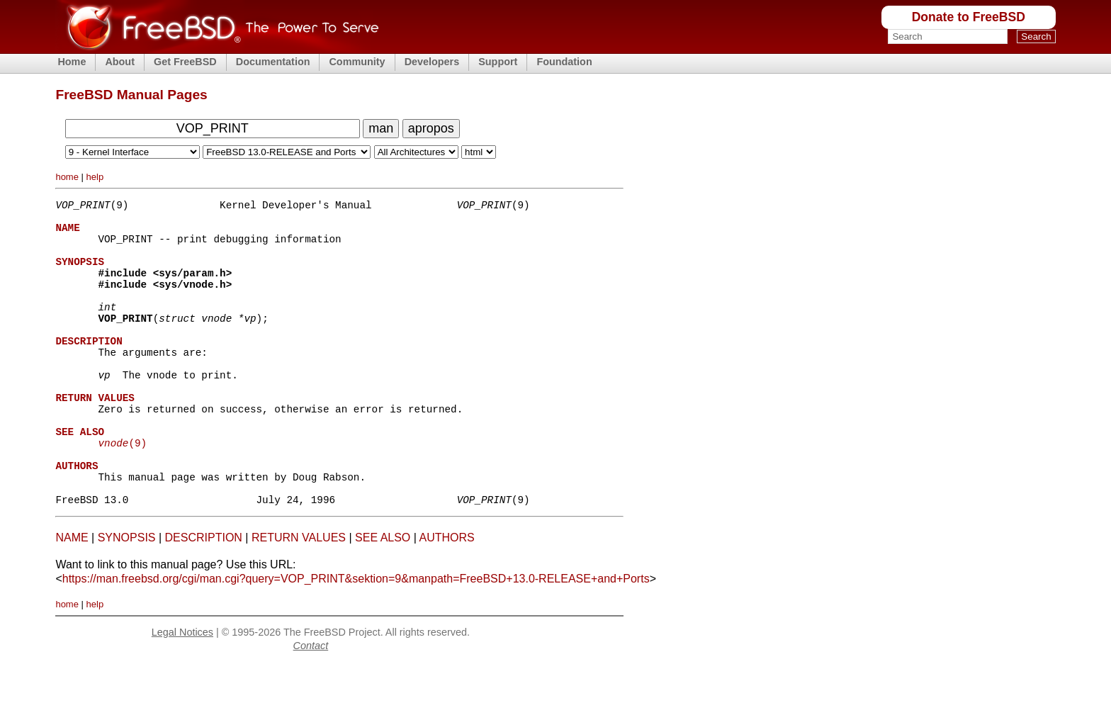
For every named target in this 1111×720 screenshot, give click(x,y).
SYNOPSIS (127, 595)
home (67, 176)
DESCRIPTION (203, 595)
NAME (71, 595)
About (120, 61)
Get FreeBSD (185, 61)
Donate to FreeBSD (968, 17)
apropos (431, 128)
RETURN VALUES (299, 595)
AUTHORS (446, 595)
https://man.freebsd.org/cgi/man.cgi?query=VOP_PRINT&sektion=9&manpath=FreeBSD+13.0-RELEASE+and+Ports (356, 636)
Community (357, 61)
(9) (122, 489)
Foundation (564, 61)
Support (497, 61)
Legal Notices (182, 689)
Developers (432, 61)
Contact (311, 703)
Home (71, 61)
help (95, 176)
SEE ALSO (382, 595)
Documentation (273, 61)
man (380, 128)
